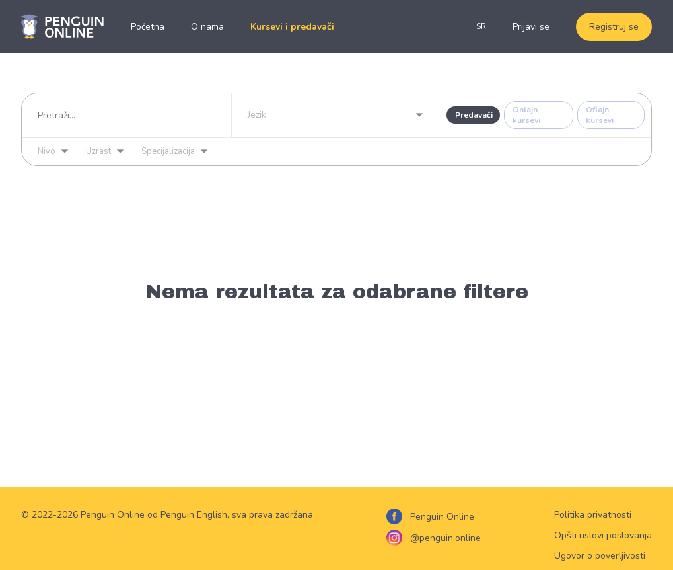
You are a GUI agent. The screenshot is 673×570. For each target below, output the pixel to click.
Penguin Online (442, 516)
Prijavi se (531, 26)
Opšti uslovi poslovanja (603, 535)
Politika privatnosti (592, 515)
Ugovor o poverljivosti (599, 556)
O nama (207, 26)
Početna (147, 26)
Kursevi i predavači (292, 26)
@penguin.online (445, 538)
